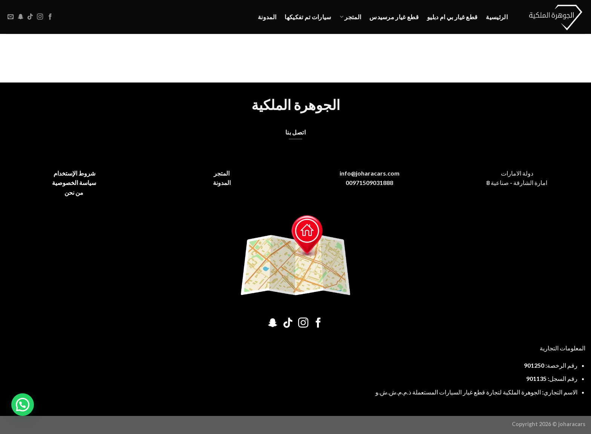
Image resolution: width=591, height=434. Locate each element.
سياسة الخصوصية (74, 182)
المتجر (350, 17)
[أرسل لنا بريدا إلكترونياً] (11, 17)
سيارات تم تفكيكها (308, 16)
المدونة (267, 16)
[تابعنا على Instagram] (40, 17)
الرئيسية (497, 16)
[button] (22, 404)
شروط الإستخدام (73, 173)
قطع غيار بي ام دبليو (452, 16)
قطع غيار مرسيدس (394, 16)
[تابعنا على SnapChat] (20, 17)
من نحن (73, 192)
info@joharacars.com (370, 173)
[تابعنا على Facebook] (50, 17)
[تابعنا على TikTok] (30, 17)
